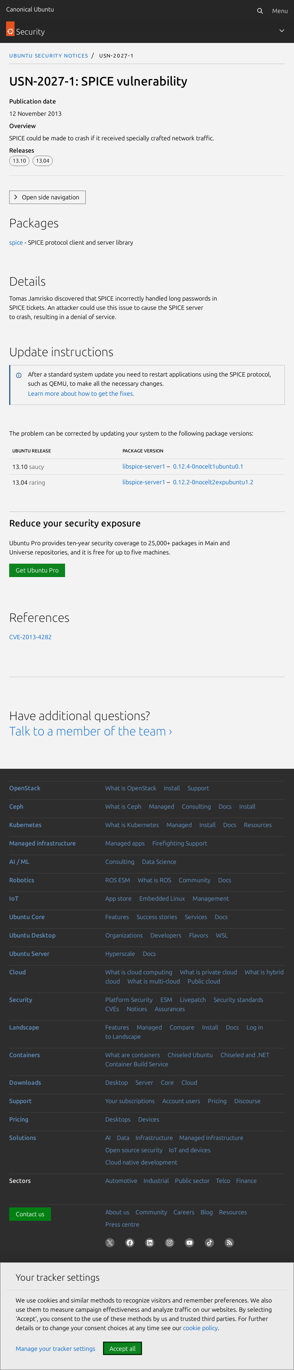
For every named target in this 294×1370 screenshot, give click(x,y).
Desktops (118, 1119)
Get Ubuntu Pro (37, 570)
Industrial (156, 1180)
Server (144, 1082)
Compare (182, 1027)
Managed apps (125, 843)
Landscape (24, 1027)
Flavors (198, 935)
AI (108, 1137)
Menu (280, 10)
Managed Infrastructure (211, 1137)
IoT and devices (190, 1149)
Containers (24, 1054)
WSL (222, 935)
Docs (225, 806)
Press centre (122, 1224)
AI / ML (19, 861)
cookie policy (200, 1327)
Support (198, 788)
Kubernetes (25, 824)
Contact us (30, 1213)
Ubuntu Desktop (32, 935)
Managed (161, 806)
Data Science (159, 861)
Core (167, 1082)
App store (118, 898)
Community (195, 880)
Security (20, 999)
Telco (223, 1180)
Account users (181, 1100)
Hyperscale (120, 953)
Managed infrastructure (42, 843)
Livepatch (193, 999)
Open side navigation (50, 197)
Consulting (196, 806)
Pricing (217, 1100)
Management (211, 898)
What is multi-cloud (153, 981)
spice (16, 242)
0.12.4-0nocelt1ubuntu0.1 (208, 466)
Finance (246, 1180)
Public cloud (204, 981)
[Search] (260, 10)
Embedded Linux (162, 898)
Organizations (124, 935)
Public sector (192, 1180)
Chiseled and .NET (245, 1054)
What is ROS (154, 880)
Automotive (121, 1180)
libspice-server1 (143, 466)
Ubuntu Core (27, 916)
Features (117, 916)
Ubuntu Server (29, 953)
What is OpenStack (130, 788)
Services (196, 916)
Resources (258, 824)
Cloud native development (141, 1162)
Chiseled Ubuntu (190, 1054)
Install (172, 788)
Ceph (16, 806)
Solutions (22, 1137)
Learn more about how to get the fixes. (81, 393)
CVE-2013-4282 (30, 636)
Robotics (21, 880)
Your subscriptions (130, 1100)
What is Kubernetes (132, 824)
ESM (166, 999)
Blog (207, 1212)
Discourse (247, 1100)
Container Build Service (136, 1064)
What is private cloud (208, 972)
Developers (165, 935)
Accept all (122, 1348)
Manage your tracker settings (55, 1348)
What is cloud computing (138, 972)
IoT (13, 898)
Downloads (25, 1082)
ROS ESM (117, 880)
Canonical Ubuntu (30, 9)
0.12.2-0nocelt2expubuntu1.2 (213, 482)
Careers (183, 1212)
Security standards (238, 999)
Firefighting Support (179, 843)
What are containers (132, 1054)
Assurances (170, 1008)
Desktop (116, 1082)
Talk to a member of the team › (90, 731)
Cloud (17, 972)
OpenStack (25, 788)
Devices (148, 1119)
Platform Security (129, 999)
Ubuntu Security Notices (48, 55)
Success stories (157, 916)
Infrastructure (154, 1137)
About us (117, 1212)
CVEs (112, 1008)
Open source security (134, 1149)
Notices (137, 1008)
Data (123, 1137)
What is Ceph (123, 806)
